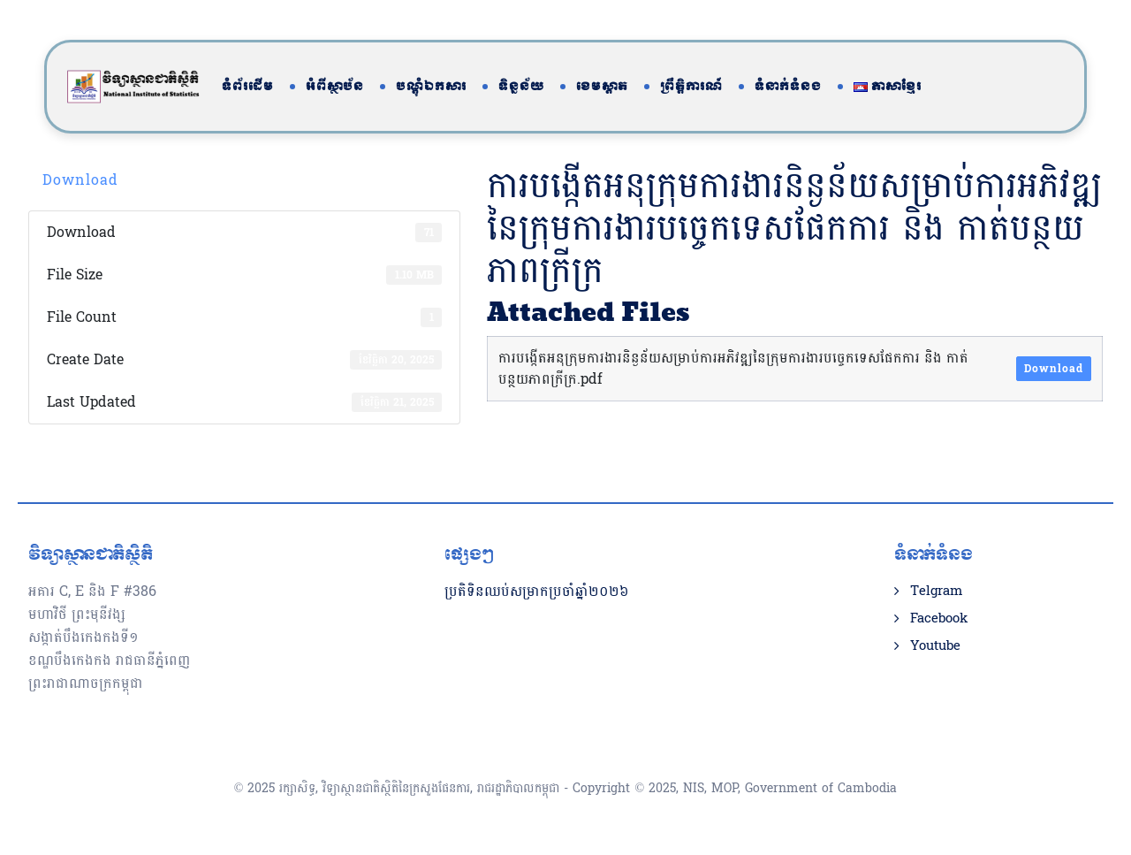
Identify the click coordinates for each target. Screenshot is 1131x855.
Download (80, 180)
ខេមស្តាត (602, 86)
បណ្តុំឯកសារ (431, 86)
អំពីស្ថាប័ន (335, 86)
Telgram (936, 591)
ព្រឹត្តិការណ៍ (691, 86)
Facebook (939, 618)
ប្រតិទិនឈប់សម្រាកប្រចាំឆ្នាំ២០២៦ (536, 591)
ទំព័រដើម (248, 86)
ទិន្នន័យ (521, 86)
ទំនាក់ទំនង (788, 86)
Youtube (935, 646)
